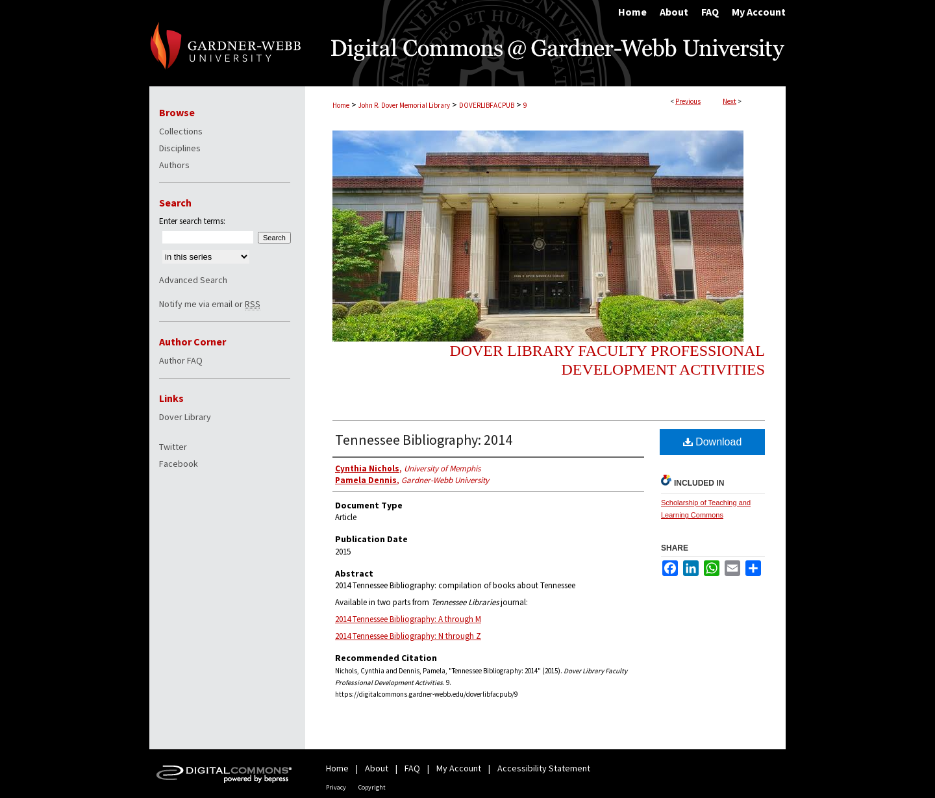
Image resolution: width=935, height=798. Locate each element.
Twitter (173, 447)
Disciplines (180, 148)
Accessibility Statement (543, 768)
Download (712, 441)
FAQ (412, 768)
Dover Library (185, 417)
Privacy (336, 787)
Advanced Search (193, 280)
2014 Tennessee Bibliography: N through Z (408, 636)
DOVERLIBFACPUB (486, 105)
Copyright (372, 787)
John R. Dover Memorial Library (404, 105)
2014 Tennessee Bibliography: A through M (408, 619)
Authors (174, 165)
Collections (181, 131)
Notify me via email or (209, 304)
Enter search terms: (192, 221)
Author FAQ (181, 360)
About (376, 768)
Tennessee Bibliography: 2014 (423, 439)
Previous (688, 101)
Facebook (178, 463)
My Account (458, 768)
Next (729, 101)
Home (340, 105)
